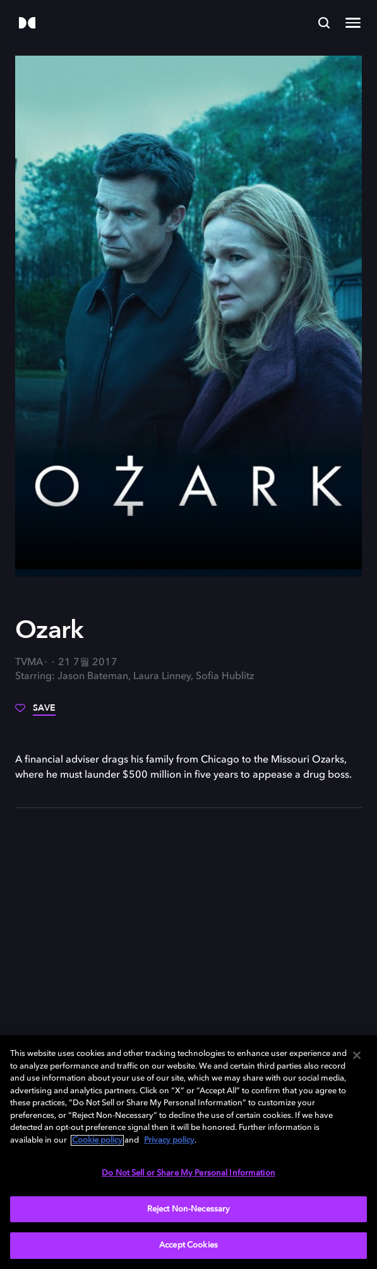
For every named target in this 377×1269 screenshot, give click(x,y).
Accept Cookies (188, 1245)
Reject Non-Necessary (188, 1209)
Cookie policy (97, 1140)
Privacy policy (169, 1140)
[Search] (324, 23)
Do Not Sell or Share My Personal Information (188, 1173)
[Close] (357, 1055)
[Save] (35, 713)
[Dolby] (27, 23)
